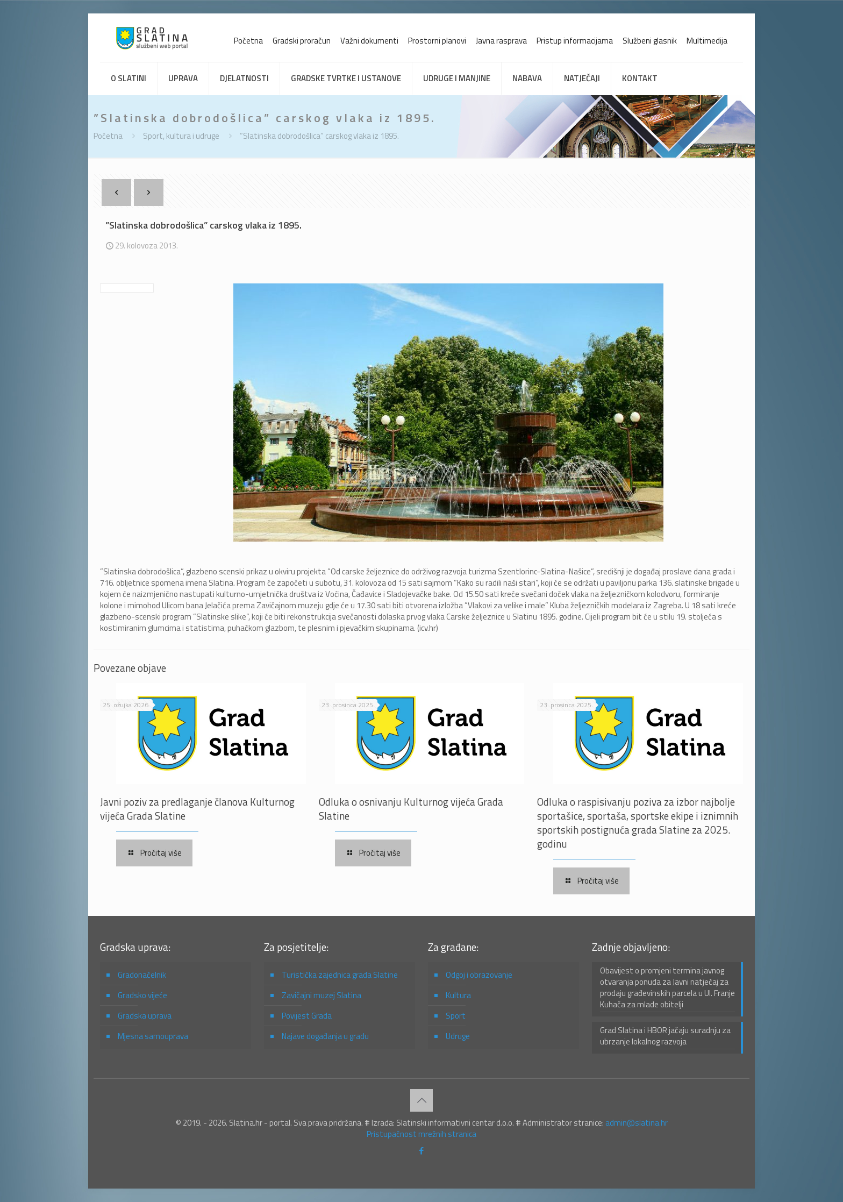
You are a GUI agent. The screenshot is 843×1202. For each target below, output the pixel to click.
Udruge (458, 1036)
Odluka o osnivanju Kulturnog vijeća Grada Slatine (411, 808)
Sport (456, 1015)
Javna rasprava (501, 41)
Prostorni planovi (437, 41)
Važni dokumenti (369, 41)
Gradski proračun (302, 41)
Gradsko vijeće (142, 995)
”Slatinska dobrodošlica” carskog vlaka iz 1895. (319, 136)
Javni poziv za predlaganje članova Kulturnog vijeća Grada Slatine (197, 808)
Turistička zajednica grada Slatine (340, 975)
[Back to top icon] (421, 1100)
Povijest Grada (307, 1015)
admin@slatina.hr (636, 1122)
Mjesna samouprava (153, 1036)
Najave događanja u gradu (325, 1036)
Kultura (458, 995)
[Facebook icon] (422, 1150)
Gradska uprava (145, 1015)
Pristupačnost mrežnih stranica (421, 1134)
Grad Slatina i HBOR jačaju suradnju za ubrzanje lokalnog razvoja (665, 1036)
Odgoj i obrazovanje (479, 975)
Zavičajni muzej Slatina (321, 995)
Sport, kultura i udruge (181, 136)
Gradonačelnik (142, 975)
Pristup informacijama (575, 41)
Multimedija (707, 41)
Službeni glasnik (650, 41)
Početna (248, 41)
